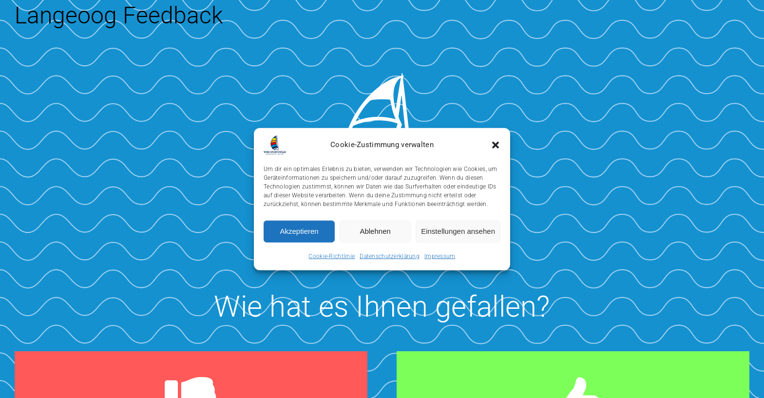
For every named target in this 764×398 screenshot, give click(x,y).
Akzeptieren (299, 231)
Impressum (440, 255)
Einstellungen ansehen (458, 231)
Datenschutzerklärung (390, 255)
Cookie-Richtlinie (331, 255)
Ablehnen (375, 231)
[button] (495, 145)
